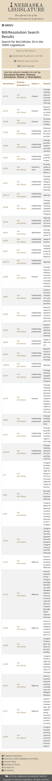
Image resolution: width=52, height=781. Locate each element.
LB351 (5, 183)
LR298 (5, 645)
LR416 (5, 685)
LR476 (5, 736)
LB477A (6, 262)
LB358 (5, 207)
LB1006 (6, 452)
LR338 (5, 664)
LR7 (4, 475)
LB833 (5, 420)
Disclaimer (8, 770)
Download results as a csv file (26, 55)
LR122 (5, 562)
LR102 (5, 540)
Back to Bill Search (26, 50)
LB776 (5, 398)
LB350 (5, 168)
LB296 (5, 145)
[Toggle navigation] (7, 25)
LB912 (5, 434)
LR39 (5, 495)
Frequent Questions (12, 755)
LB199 (5, 132)
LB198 (5, 121)
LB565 (5, 354)
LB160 (5, 111)
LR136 (5, 594)
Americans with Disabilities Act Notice (20, 758)
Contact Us (8, 767)
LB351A (6, 195)
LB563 (5, 330)
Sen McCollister (21, 96)
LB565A (6, 365)
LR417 (5, 711)
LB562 (5, 314)
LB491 (5, 296)
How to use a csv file (26, 60)
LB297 (5, 157)
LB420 (5, 240)
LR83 (5, 514)
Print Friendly (26, 66)
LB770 (5, 375)
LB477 (5, 251)
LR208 (5, 628)
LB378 (5, 222)
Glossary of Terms (11, 764)
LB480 (5, 276)
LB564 (5, 342)
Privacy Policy (9, 761)
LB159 (5, 96)
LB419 (5, 232)
